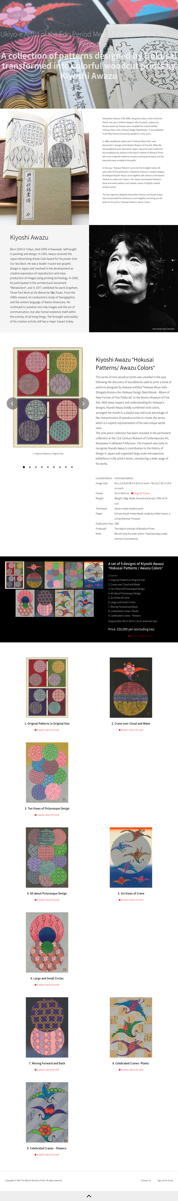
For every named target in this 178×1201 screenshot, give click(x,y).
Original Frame (140, 497)
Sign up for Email (165, 1180)
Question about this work (140, 640)
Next (83, 408)
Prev (13, 408)
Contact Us (146, 1180)
